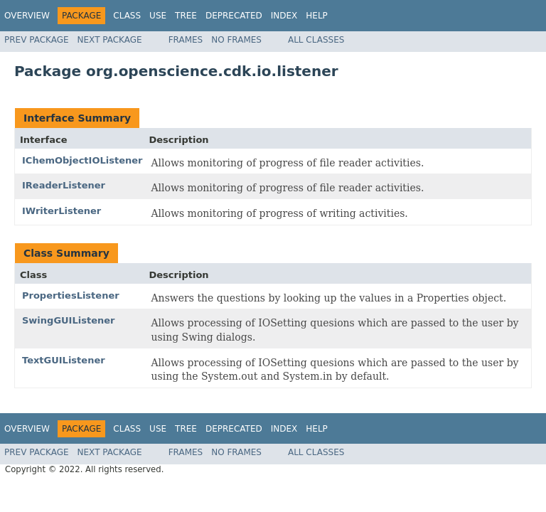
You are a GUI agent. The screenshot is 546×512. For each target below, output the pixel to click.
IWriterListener (61, 211)
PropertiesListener (70, 295)
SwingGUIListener (68, 320)
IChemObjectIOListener (82, 160)
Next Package (109, 40)
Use (157, 16)
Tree (186, 16)
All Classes (316, 40)
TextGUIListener (63, 360)
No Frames (236, 40)
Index (284, 16)
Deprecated (233, 16)
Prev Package (36, 40)
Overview (27, 16)
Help (317, 16)
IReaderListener (63, 185)
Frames (185, 40)
